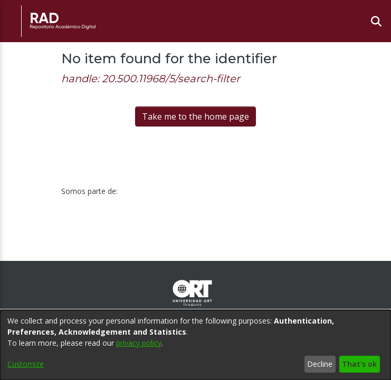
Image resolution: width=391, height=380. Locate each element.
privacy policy (138, 343)
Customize (25, 364)
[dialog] (195, 345)
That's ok (359, 364)
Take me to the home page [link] (195, 116)
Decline (319, 364)
